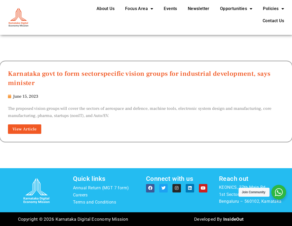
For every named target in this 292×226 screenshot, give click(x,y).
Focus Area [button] (139, 8)
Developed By (219, 219)
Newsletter (198, 8)
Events (170, 8)
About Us (106, 8)
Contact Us (273, 20)
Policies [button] (273, 8)
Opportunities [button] (236, 8)
